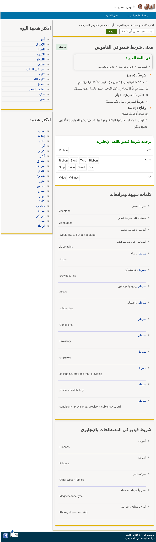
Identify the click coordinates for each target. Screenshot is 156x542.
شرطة (142, 384)
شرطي (141, 286)
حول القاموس (110, 15)
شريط (142, 253)
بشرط (142, 269)
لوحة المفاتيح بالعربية (137, 15)
